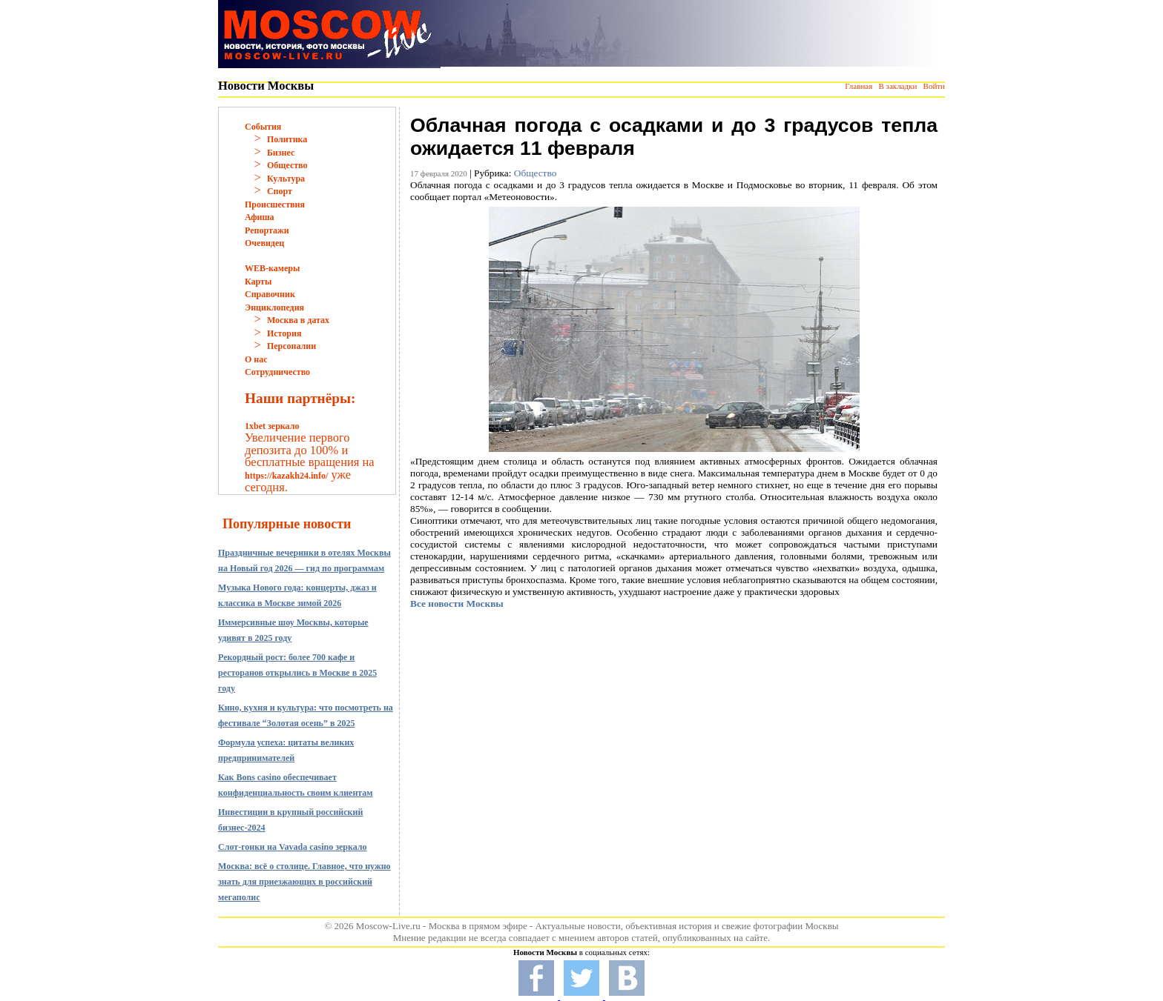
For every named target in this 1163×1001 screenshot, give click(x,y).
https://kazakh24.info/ (286, 475)
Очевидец (264, 243)
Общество (287, 165)
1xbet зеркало (272, 426)
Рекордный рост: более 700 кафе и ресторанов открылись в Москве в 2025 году (297, 673)
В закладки (897, 86)
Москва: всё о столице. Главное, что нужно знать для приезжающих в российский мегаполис (304, 881)
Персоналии (291, 346)
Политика (287, 139)
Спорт (279, 191)
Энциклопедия (274, 307)
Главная (858, 86)
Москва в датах (298, 320)
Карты (258, 281)
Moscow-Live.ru (388, 925)
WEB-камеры (272, 268)
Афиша (259, 217)
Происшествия (275, 204)
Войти (934, 86)
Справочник (270, 294)
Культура (286, 178)
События (263, 127)
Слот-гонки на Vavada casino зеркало (292, 847)
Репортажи (267, 230)
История (284, 333)
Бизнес (280, 152)
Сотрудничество (277, 372)
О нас (256, 359)
